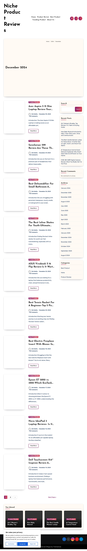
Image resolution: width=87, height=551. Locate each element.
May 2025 (64, 215)
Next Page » (52, 499)
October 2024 (65, 246)
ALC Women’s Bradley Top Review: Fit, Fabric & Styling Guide (70, 125)
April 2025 (64, 219)
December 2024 (66, 237)
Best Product (55, 17)
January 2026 (65, 188)
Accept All (33, 544)
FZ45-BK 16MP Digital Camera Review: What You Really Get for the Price (71, 162)
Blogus (49, 548)
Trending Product (41, 20)
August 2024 (65, 255)
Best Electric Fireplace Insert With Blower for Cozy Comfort (41, 345)
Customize (11, 544)
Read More (33, 131)
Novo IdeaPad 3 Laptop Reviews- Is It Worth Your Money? (40, 425)
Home (33, 17)
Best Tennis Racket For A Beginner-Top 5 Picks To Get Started (41, 306)
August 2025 (65, 201)
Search (64, 103)
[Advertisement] (63, 68)
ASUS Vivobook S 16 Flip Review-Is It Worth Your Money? (41, 267)
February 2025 (66, 228)
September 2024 (66, 251)
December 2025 (66, 192)
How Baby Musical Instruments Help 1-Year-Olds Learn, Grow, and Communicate (71, 133)
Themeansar (57, 548)
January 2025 (65, 233)
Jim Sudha (33, 114)
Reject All (22, 544)
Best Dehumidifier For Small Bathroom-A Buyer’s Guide (41, 187)
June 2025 (64, 210)
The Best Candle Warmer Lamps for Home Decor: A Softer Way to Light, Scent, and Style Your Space (71, 142)
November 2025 (66, 197)
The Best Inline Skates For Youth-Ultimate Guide (41, 226)
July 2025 (64, 206)
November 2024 (66, 242)
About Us (53, 20)
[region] (22, 539)
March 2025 (65, 224)
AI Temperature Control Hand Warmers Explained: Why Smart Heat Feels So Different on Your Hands (71, 152)
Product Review (43, 17)
